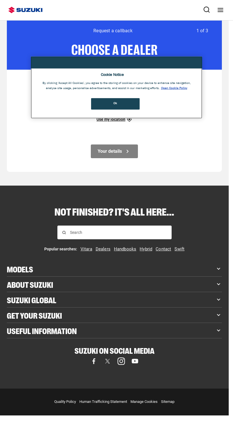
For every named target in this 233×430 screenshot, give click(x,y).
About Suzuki (30, 284)
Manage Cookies (144, 401)
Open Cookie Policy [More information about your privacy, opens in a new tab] (174, 88)
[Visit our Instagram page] (121, 361)
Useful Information (42, 330)
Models (20, 269)
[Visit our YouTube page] (135, 361)
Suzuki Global (31, 300)
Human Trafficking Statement (103, 401)
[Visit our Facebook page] (94, 361)
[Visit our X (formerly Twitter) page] (108, 361)
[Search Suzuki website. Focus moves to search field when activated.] (206, 10)
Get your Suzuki (34, 315)
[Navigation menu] (220, 10)
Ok (115, 103)
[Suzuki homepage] (25, 10)
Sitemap (167, 401)
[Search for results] (64, 232)
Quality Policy (65, 401)
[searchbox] (118, 232)
